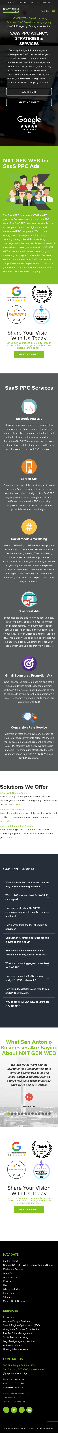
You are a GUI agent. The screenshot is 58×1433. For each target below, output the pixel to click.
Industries (8, 1293)
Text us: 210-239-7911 (14, 1401)
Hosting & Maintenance (15, 1349)
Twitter (14, 1410)
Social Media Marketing (15, 1337)
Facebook (6, 1410)
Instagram (22, 1410)
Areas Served (10, 1277)
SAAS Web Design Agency (14, 793)
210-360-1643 (10, 1397)
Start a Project (29, 102)
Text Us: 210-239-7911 (40, 3)
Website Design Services (16, 1321)
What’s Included (11, 1289)
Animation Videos (12, 1345)
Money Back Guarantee (15, 1301)
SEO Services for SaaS (12, 809)
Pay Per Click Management (17, 1333)
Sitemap (7, 1297)
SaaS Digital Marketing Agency (34, 22)
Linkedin (29, 1410)
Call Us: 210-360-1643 (18, 3)
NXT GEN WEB (19, 18)
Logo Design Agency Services (19, 1341)
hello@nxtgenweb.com (15, 1393)
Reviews (7, 1281)
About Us (8, 1273)
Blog (5, 1285)
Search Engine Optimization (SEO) (21, 1325)
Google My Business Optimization (21, 1329)
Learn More (29, 92)
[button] (8, 1113)
